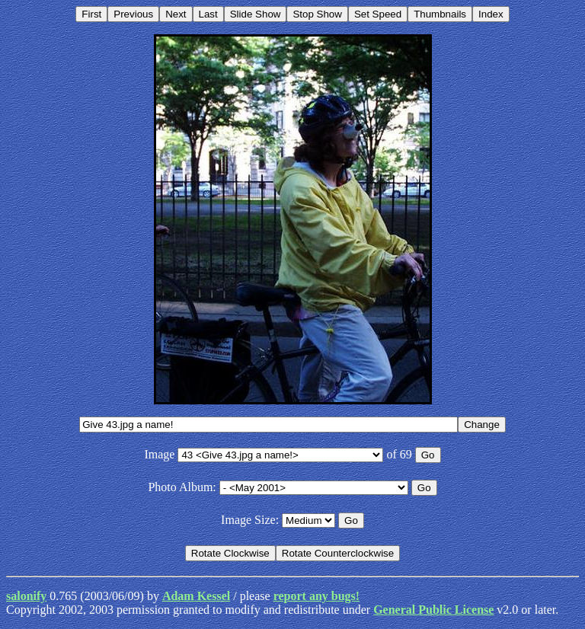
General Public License (433, 609)
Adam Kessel (196, 595)
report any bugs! (316, 595)
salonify (26, 595)
